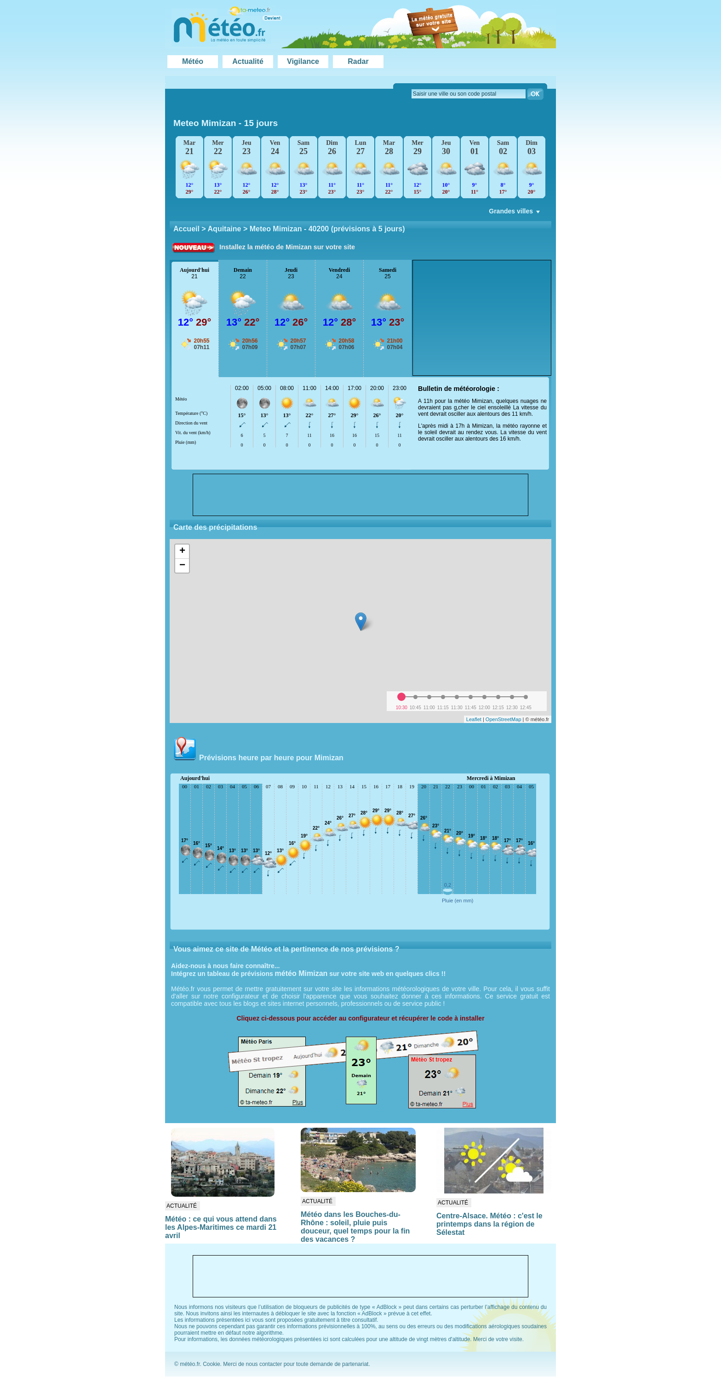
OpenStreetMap (503, 719)
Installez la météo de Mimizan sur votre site (287, 247)
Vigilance (303, 61)
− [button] (182, 566)
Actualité (247, 61)
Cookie (211, 1364)
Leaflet (473, 719)
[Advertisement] (482, 317)
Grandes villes (515, 213)
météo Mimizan (301, 973)
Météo (192, 61)
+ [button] (182, 551)
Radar (358, 61)
